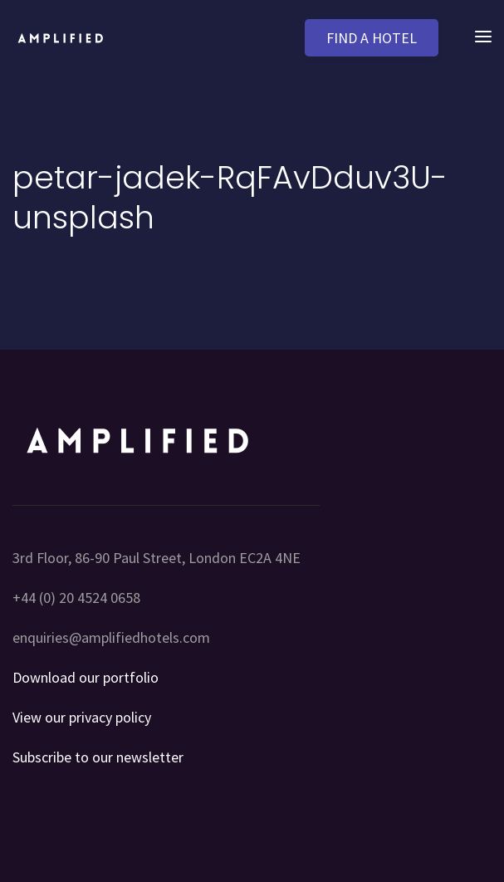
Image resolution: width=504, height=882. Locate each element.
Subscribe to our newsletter (97, 757)
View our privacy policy (81, 717)
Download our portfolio (85, 677)
